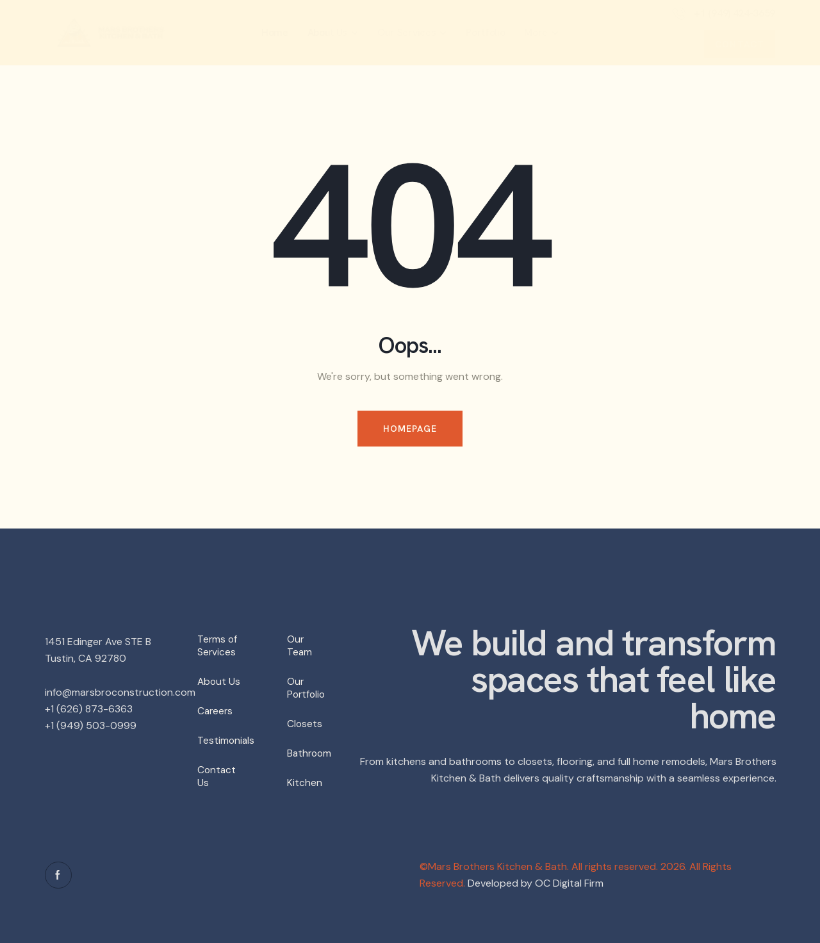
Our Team (300, 645)
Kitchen (304, 782)
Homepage (410, 428)
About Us (219, 681)
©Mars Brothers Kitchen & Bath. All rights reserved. (539, 866)
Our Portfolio (307, 688)
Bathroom (310, 753)
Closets (305, 723)
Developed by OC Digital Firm (535, 883)
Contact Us (217, 776)
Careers (215, 711)
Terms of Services (217, 645)
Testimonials (226, 740)
